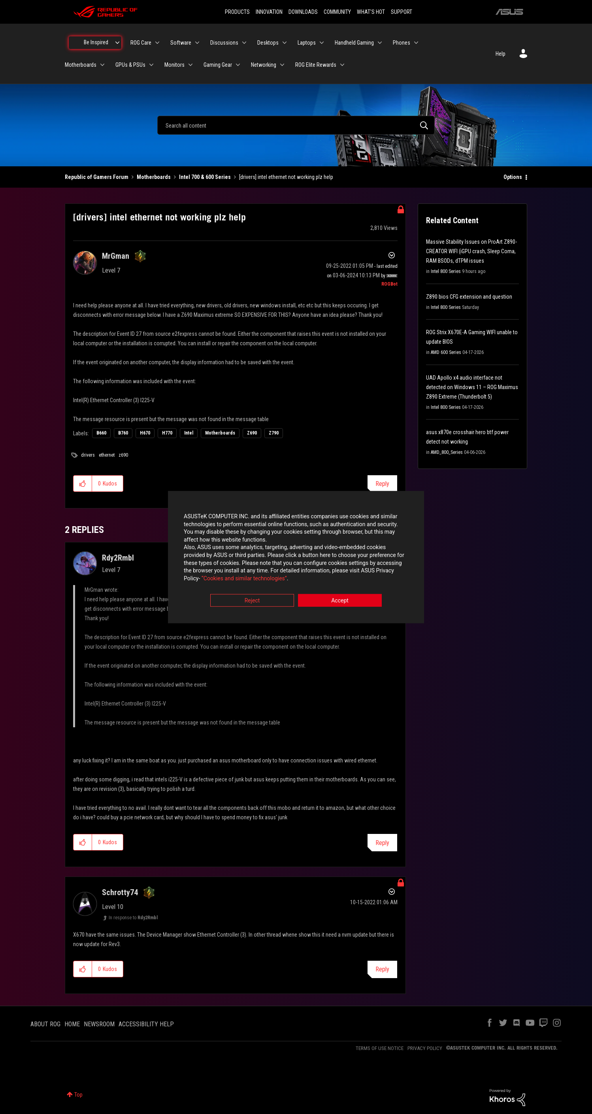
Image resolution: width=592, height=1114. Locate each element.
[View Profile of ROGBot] (389, 284)
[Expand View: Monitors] (190, 64)
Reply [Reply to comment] (382, 843)
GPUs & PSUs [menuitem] (130, 65)
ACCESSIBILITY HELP (146, 1024)
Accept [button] (340, 601)
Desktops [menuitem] (268, 43)
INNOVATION (269, 12)
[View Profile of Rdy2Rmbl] (118, 558)
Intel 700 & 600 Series (205, 177)
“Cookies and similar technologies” (244, 578)
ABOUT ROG (45, 1024)
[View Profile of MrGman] (115, 256)
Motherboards (154, 177)
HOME (72, 1024)
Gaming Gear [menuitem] (218, 65)
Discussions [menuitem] (224, 43)
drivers (88, 455)
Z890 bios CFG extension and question (469, 297)
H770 (167, 433)
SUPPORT (401, 12)
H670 (145, 433)
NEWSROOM (99, 1024)
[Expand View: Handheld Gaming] (380, 42)
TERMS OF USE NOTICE (379, 1048)
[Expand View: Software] (197, 42)
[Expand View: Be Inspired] (117, 43)
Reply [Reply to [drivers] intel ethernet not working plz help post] (382, 483)
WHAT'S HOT (371, 12)
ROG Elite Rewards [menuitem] (315, 65)
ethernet (107, 455)
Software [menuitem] (180, 43)
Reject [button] (252, 601)
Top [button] (78, 1094)
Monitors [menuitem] (174, 65)
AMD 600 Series (446, 352)
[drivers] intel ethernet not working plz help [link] (286, 177)
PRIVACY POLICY (424, 1048)
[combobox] (296, 125)
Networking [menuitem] (263, 65)
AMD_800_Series (447, 452)
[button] (83, 483)
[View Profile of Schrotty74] (120, 892)
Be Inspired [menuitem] (96, 42)
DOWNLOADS (303, 12)
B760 (123, 433)
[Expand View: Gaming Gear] (238, 64)
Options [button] (512, 177)
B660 (101, 433)
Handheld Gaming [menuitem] (354, 43)
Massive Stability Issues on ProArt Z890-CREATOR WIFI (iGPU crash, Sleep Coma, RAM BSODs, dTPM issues (471, 251)
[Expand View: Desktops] (284, 42)
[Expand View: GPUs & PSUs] (151, 64)
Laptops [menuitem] (307, 43)
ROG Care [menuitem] (140, 43)
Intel (188, 433)
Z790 (274, 433)
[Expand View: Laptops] (322, 42)
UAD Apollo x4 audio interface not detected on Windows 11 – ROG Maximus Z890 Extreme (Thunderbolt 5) (472, 387)
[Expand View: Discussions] (244, 42)
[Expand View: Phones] (416, 42)
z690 (123, 455)
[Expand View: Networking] (282, 64)
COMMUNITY (337, 12)
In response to (133, 917)
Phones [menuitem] (401, 43)
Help (500, 54)
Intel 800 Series (446, 271)
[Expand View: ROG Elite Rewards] (342, 64)
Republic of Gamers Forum (96, 177)
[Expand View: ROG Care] (157, 42)
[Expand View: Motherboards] (102, 64)
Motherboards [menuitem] (80, 65)
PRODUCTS (237, 12)
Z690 (252, 433)
